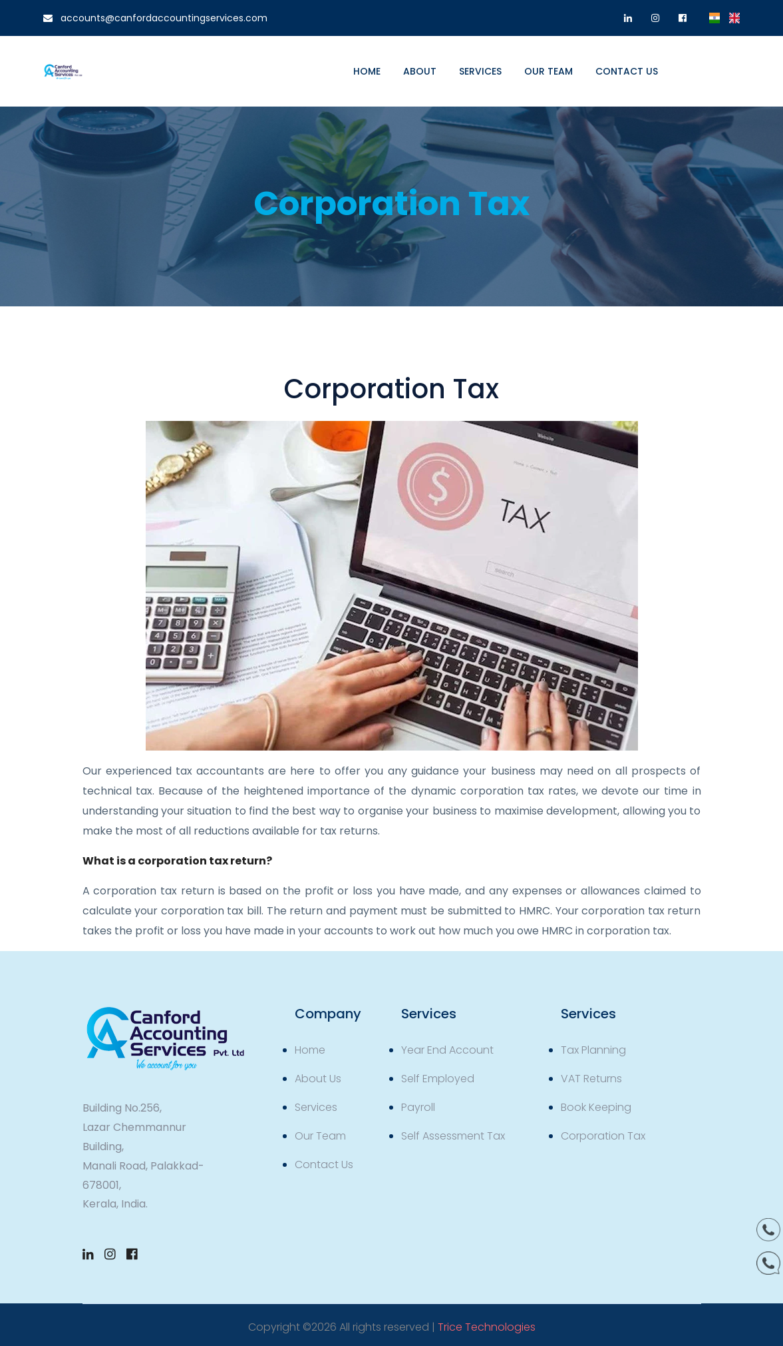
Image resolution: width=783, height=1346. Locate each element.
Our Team (548, 71)
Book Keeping (596, 1107)
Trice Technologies (487, 1327)
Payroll (418, 1107)
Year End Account (447, 1050)
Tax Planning (593, 1050)
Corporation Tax (603, 1136)
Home (367, 71)
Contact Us (324, 1164)
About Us (318, 1078)
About (419, 71)
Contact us (626, 71)
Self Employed (437, 1078)
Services (480, 71)
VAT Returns (591, 1078)
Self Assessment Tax (453, 1136)
